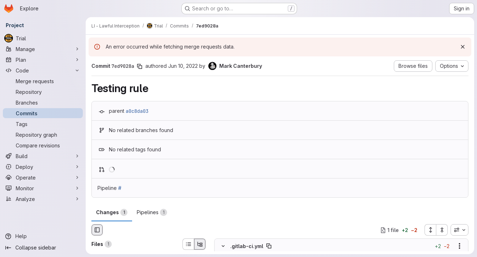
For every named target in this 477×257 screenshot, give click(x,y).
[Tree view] (200, 244)
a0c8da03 (137, 111)
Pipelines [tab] (152, 212)
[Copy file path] (269, 246)
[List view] (188, 244)
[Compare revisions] (43, 145)
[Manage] (43, 49)
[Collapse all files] (442, 230)
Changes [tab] (111, 212)
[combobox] (459, 230)
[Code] (43, 70)
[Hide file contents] (223, 246)
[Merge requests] (43, 81)
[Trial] (43, 38)
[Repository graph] (43, 135)
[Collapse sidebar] (43, 248)
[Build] (43, 156)
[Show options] (459, 246)
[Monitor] (43, 188)
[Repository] (43, 92)
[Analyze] (43, 199)
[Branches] (43, 102)
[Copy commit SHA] (139, 66)
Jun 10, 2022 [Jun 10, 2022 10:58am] (183, 66)
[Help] (43, 236)
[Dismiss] (462, 46)
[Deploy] (43, 167)
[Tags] (43, 124)
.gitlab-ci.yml (246, 246)
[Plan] (43, 60)
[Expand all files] (430, 230)
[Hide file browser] (97, 230)
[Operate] (43, 177)
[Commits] (43, 113)
